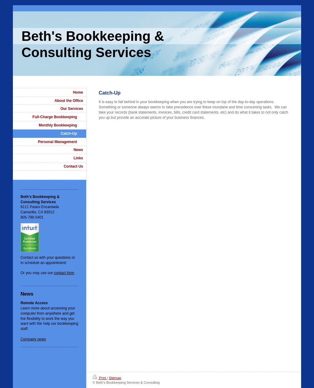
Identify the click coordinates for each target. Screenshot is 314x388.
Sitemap (115, 378)
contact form (64, 273)
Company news (33, 339)
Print (100, 378)
